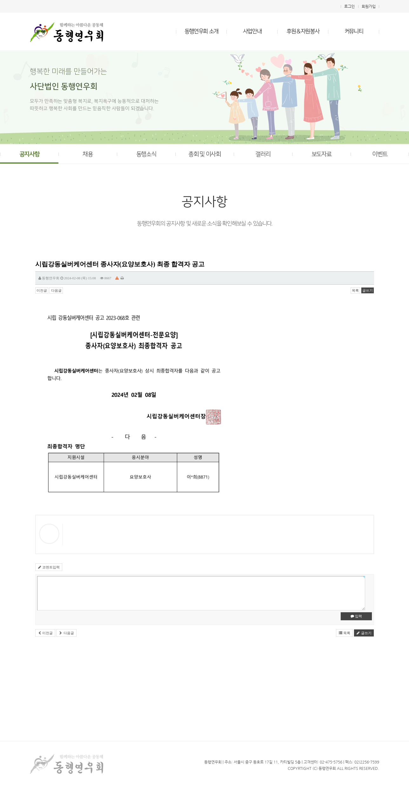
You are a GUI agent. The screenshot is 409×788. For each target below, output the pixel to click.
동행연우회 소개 (201, 31)
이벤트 (379, 154)
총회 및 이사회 (204, 154)
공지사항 (29, 154)
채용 (87, 154)
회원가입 (369, 6)
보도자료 (322, 154)
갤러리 (262, 154)
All (340, 768)
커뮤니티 (354, 31)
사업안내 (252, 31)
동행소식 (146, 154)
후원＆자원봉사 (302, 31)
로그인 (349, 6)
